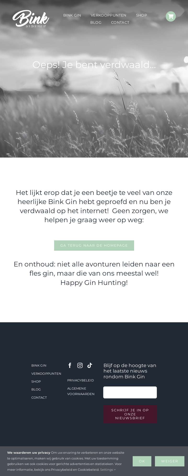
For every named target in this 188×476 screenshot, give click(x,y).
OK (142, 461)
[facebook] (70, 365)
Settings (108, 469)
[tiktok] (89, 365)
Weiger (169, 461)
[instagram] (80, 365)
